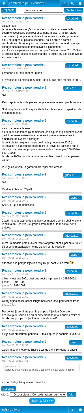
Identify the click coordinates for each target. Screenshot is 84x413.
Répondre (9, 10)
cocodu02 (74, 18)
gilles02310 (73, 88)
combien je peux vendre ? (27, 3)
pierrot (76, 197)
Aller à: (5, 394)
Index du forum (11, 409)
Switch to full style (42, 400)
